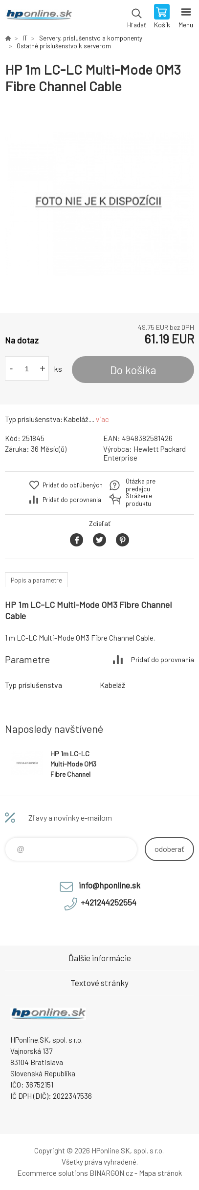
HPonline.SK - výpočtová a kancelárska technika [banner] (38, 17)
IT (24, 38)
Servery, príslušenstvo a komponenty (90, 38)
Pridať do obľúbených (73, 485)
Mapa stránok (160, 1173)
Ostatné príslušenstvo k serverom (64, 46)
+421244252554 (108, 902)
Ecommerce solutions (52, 1173)
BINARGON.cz (111, 1173)
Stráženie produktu (139, 499)
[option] (99, 203)
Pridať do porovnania (72, 500)
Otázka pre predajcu (140, 485)
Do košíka (133, 370)
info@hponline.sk (109, 885)
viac (102, 419)
